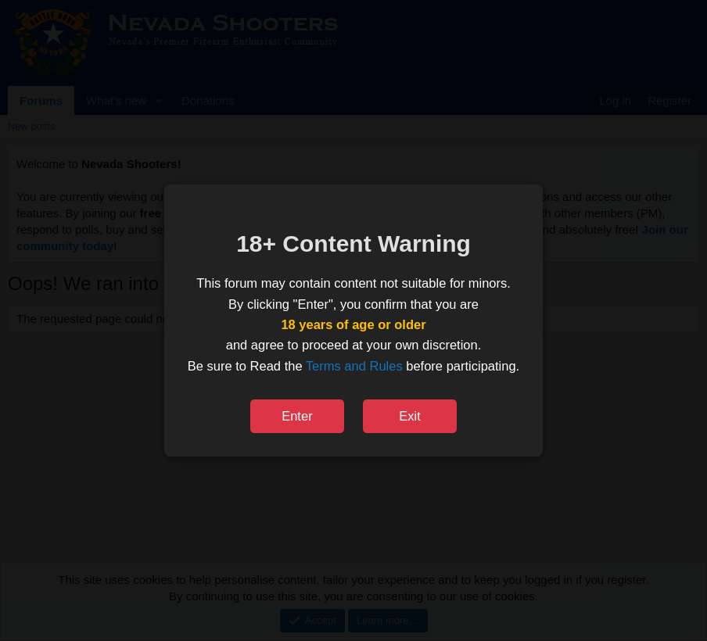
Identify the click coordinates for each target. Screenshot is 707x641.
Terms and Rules (354, 366)
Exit (410, 416)
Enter (297, 416)
